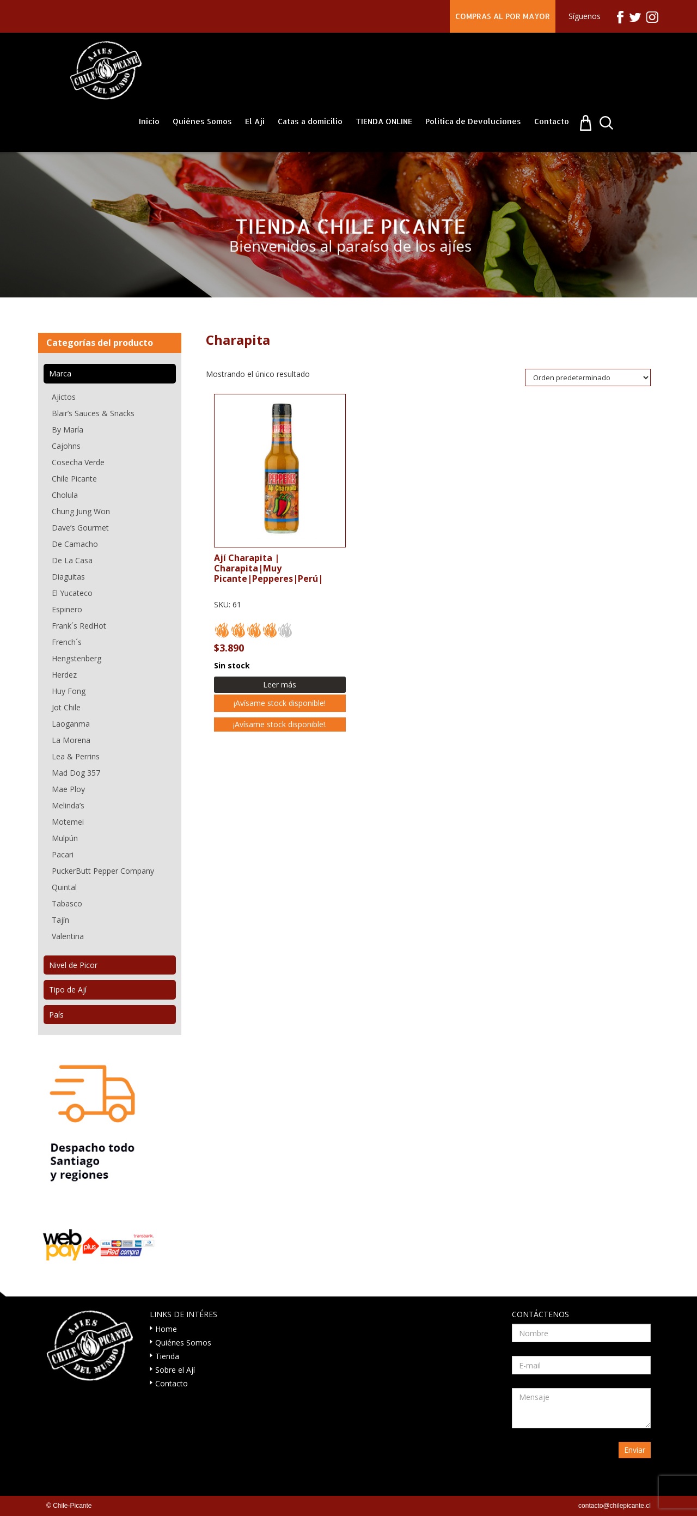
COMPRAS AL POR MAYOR (502, 16)
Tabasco (67, 903)
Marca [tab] (60, 373)
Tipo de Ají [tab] (68, 989)
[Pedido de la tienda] (588, 377)
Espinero (67, 609)
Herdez (64, 674)
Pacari (63, 854)
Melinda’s (68, 805)
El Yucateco (72, 593)
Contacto (551, 121)
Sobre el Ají (175, 1370)
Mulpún (65, 838)
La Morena (71, 740)
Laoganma (71, 724)
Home (166, 1329)
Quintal (64, 887)
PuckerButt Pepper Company (103, 871)
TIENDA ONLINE (384, 121)
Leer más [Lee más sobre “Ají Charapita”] (279, 684)
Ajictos (64, 397)
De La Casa (72, 560)
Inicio (149, 121)
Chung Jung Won (81, 511)
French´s (67, 642)
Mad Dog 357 (76, 773)
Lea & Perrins (76, 756)
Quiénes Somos (202, 121)
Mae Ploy (68, 789)
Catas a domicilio (310, 121)
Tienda (167, 1356)
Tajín (60, 920)
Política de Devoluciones (473, 121)
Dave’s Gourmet (80, 527)
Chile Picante (74, 478)
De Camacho (75, 544)
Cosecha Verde (78, 462)
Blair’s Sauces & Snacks (93, 413)
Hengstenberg (76, 658)
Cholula (65, 495)
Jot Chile (66, 707)
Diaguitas (68, 576)
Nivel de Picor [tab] (73, 965)
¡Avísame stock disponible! (280, 703)
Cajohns (66, 446)
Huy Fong (68, 691)
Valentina (68, 936)
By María (67, 429)
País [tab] (56, 1014)
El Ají (255, 121)
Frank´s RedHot (79, 625)
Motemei (68, 822)
